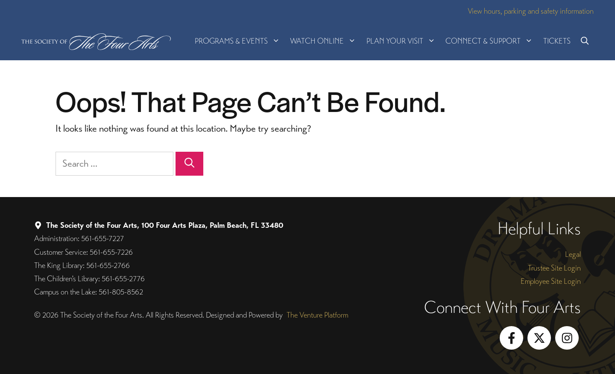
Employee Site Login (551, 281)
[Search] (189, 164)
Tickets (557, 41)
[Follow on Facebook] (511, 338)
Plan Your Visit (403, 41)
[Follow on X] (539, 338)
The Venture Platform (317, 315)
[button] (585, 41)
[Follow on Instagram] (567, 338)
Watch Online (325, 41)
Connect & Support (491, 41)
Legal (573, 254)
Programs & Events (240, 41)
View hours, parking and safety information (531, 11)
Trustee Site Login (554, 268)
